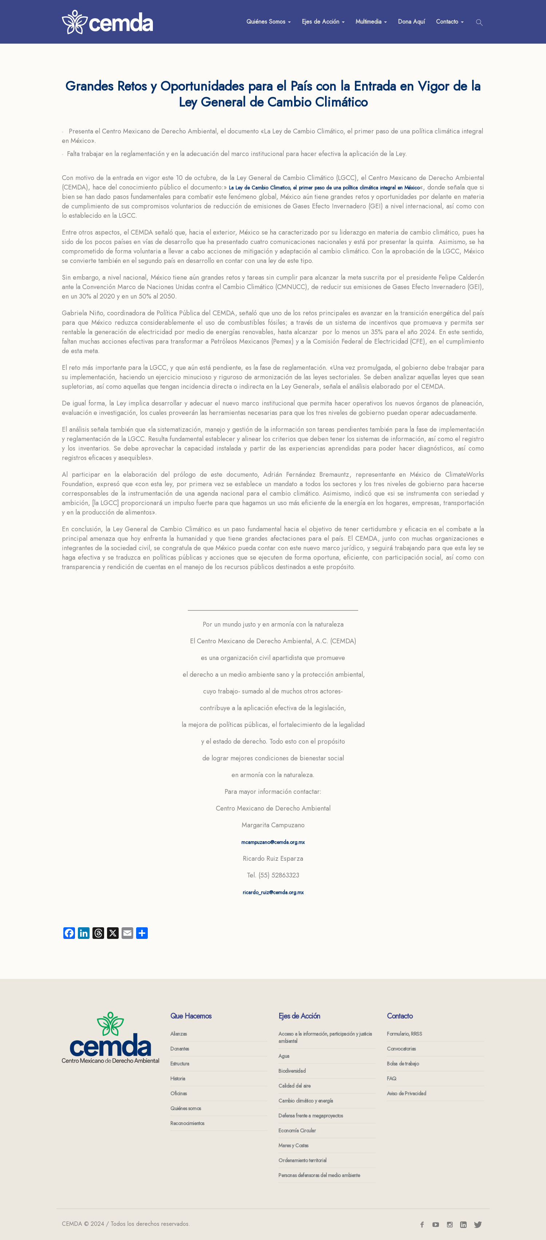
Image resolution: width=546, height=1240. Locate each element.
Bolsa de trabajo (403, 1063)
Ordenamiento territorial (302, 1160)
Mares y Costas (293, 1145)
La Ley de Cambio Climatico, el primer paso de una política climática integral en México (324, 187)
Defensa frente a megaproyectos (310, 1115)
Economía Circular (297, 1130)
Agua (283, 1056)
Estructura (179, 1063)
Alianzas (178, 1033)
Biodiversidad (291, 1071)
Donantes (179, 1048)
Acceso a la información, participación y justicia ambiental (325, 1037)
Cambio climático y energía (305, 1100)
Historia (177, 1078)
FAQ (391, 1078)
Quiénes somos (185, 1108)
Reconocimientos (187, 1123)
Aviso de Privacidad (406, 1093)
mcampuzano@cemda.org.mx (273, 842)
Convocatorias (401, 1048)
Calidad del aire (294, 1085)
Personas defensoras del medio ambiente (319, 1175)
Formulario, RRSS (404, 1033)
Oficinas (178, 1093)
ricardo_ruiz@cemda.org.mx (273, 892)
